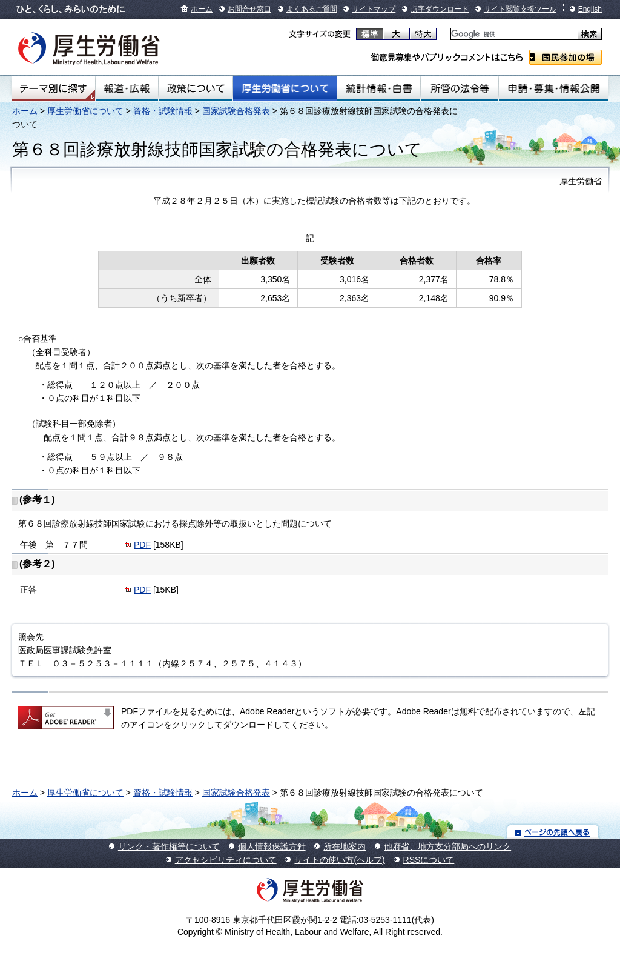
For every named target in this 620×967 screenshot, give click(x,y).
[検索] (513, 34)
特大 (423, 33)
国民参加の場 (565, 57)
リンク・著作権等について (169, 846)
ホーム (202, 9)
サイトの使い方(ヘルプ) (339, 860)
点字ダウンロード (440, 9)
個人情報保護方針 (272, 846)
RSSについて (429, 860)
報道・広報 (127, 88)
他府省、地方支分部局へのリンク (447, 846)
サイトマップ (373, 9)
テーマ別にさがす (53, 88)
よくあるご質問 (311, 9)
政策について (195, 88)
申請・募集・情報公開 (553, 88)
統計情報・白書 (378, 88)
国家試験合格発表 (236, 111)
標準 (370, 33)
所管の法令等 (459, 88)
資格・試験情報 (163, 111)
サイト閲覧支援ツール (520, 9)
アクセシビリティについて (226, 860)
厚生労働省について (285, 88)
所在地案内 (344, 846)
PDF (142, 545)
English (590, 9)
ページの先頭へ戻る (553, 831)
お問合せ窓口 (249, 9)
